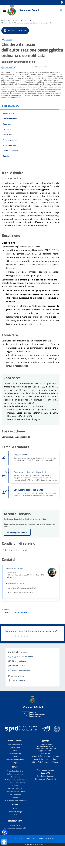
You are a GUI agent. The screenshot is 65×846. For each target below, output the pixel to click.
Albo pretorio (15, 825)
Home (3, 20)
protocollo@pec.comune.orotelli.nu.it (45, 756)
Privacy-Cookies (19, 838)
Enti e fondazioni (15, 753)
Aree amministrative (15, 744)
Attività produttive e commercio (15, 779)
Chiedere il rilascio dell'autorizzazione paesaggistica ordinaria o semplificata (26, 23)
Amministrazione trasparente (15, 828)
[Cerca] (61, 10)
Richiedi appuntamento (17, 532)
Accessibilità (50, 838)
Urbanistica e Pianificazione (15, 782)
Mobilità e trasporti (15, 788)
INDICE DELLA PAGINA (11, 106)
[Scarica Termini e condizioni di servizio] (15, 550)
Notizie (15, 808)
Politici (15, 756)
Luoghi (15, 762)
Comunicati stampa (15, 811)
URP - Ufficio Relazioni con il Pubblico (45, 762)
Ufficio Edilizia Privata (14, 568)
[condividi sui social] (6, 40)
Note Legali (31, 838)
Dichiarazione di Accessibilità (45, 779)
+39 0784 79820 (45, 753)
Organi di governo (15, 747)
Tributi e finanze (15, 794)
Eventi (15, 814)
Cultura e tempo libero (15, 774)
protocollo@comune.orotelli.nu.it (45, 759)
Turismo (15, 785)
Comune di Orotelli (29, 10)
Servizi (10, 20)
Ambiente (15, 797)
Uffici (15, 750)
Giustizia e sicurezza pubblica (15, 791)
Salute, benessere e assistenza (15, 800)
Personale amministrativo (15, 759)
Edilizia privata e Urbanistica (24, 20)
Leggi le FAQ (45, 773)
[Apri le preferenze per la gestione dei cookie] (4, 842)
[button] (62, 2)
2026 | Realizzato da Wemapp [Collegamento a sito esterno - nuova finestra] (32, 844)
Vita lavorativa (15, 777)
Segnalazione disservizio (45, 776)
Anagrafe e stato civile (15, 771)
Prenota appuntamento (45, 770)
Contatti (45, 741)
